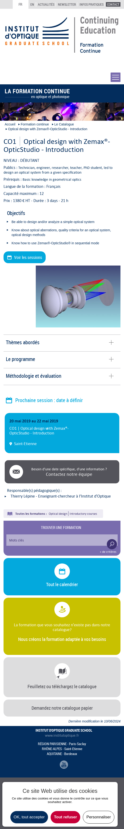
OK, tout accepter (29, 817)
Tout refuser (65, 817)
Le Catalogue (64, 124)
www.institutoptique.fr (62, 735)
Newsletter (67, 4)
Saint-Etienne (25, 443)
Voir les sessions (28, 257)
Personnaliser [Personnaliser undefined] (98, 817)
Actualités (46, 4)
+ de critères (108, 552)
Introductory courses (83, 514)
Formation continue (35, 124)
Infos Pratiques (92, 4)
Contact (113, 4)
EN (32, 4)
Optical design (58, 514)
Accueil (10, 124)
